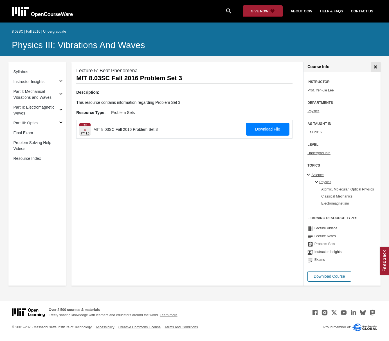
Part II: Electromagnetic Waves (34, 110)
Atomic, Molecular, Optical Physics (347, 189)
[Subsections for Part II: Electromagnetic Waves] (61, 110)
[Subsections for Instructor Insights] (61, 82)
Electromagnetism (335, 203)
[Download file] (85, 129)
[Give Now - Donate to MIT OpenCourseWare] (263, 11)
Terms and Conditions (181, 327)
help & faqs (331, 11)
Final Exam (23, 133)
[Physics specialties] (317, 182)
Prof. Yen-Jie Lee (320, 90)
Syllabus (21, 71)
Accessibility (105, 327)
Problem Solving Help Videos (32, 145)
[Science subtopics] (309, 175)
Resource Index (27, 158)
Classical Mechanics (336, 196)
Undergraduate (318, 153)
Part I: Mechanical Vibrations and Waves (32, 94)
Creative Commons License (139, 327)
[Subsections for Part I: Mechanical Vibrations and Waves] (61, 94)
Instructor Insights (29, 81)
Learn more (168, 315)
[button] (329, 276)
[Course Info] (376, 67)
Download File (267, 129)
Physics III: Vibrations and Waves (78, 45)
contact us (362, 11)
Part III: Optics (26, 123)
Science (317, 175)
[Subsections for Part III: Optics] (61, 123)
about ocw (301, 11)
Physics (313, 111)
